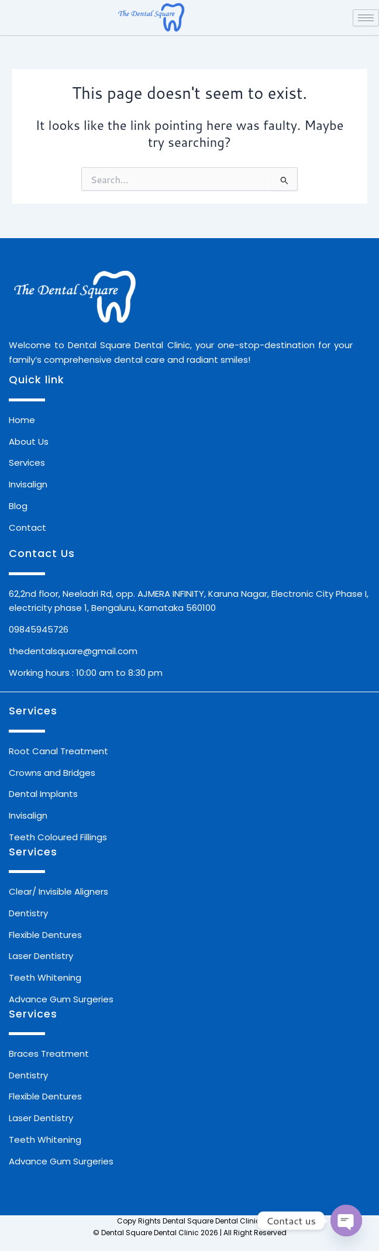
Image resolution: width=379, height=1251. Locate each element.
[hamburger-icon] (366, 17)
